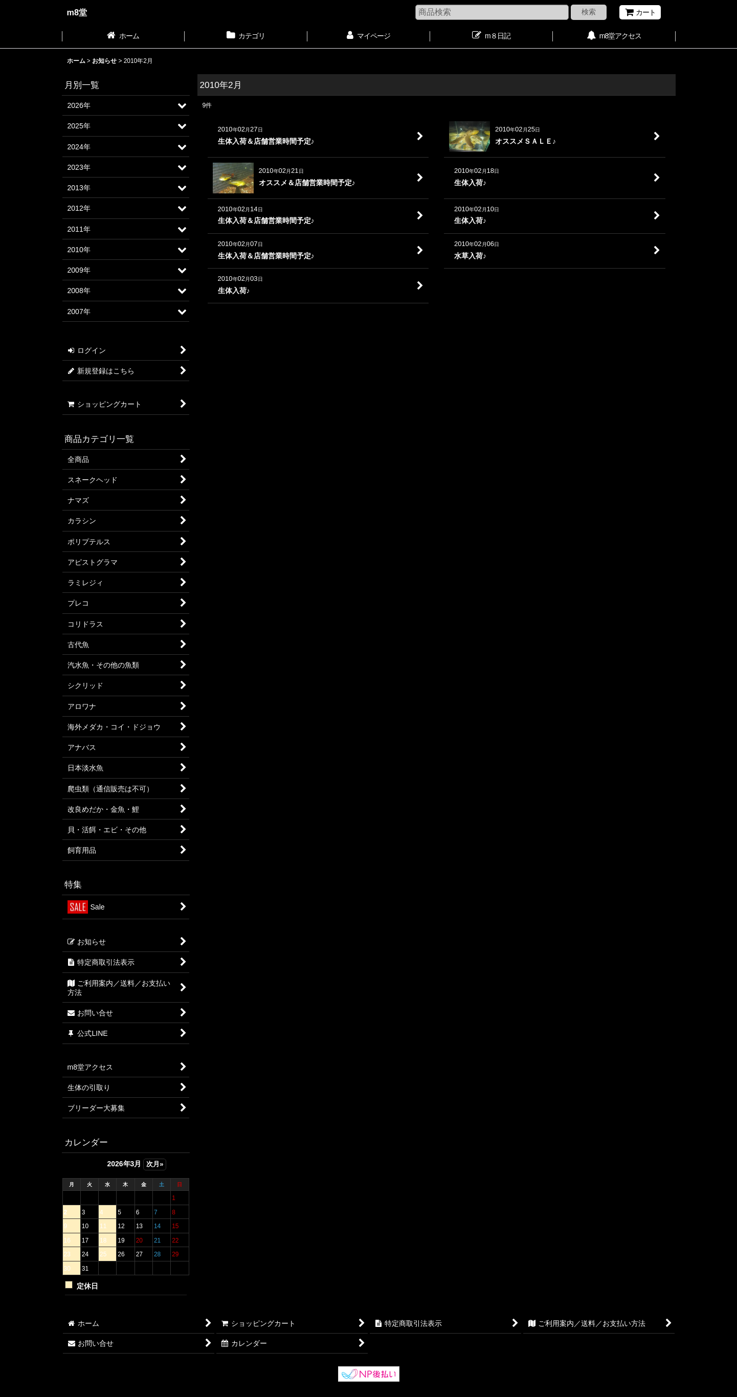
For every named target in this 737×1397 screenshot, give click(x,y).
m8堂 (77, 12)
